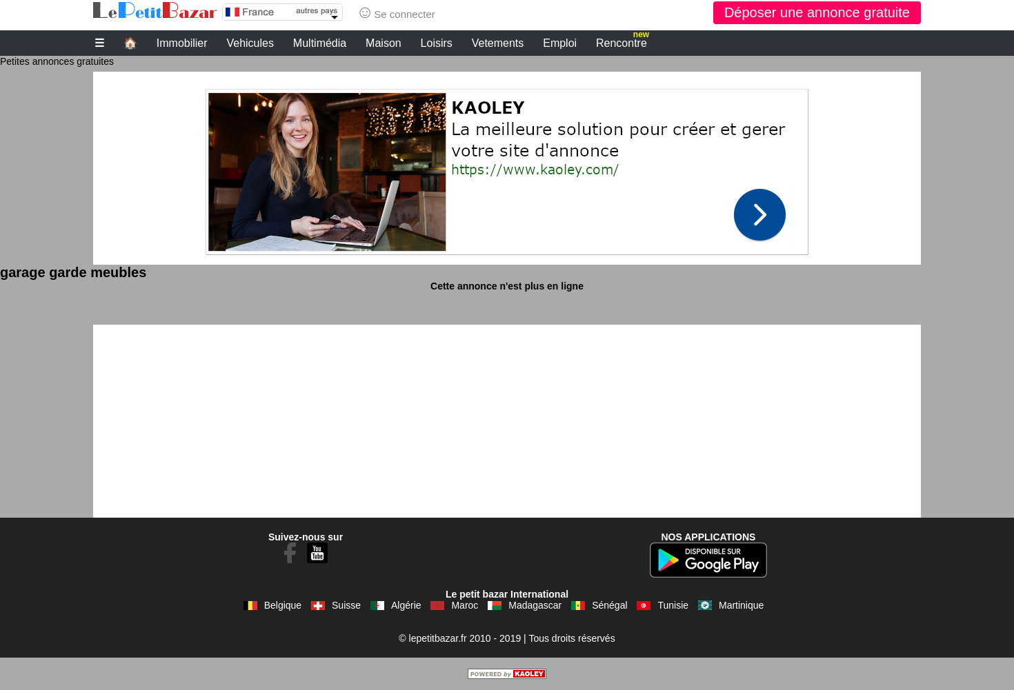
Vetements (498, 43)
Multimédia (319, 43)
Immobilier (182, 43)
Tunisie (672, 605)
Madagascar (534, 605)
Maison (383, 43)
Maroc (464, 605)
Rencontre (622, 41)
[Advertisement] (507, 168)
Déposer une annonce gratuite (817, 12)
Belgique (283, 605)
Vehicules (250, 43)
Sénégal (609, 605)
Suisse (346, 605)
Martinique (741, 605)
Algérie (406, 605)
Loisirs (437, 43)
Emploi (560, 43)
